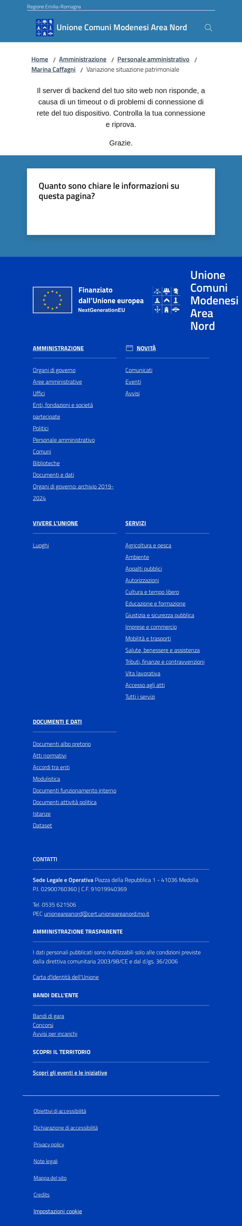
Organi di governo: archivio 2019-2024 (73, 492)
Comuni (42, 451)
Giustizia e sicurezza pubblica (159, 615)
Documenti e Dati (57, 722)
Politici (40, 428)
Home (39, 59)
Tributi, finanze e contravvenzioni (164, 661)
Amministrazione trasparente (78, 931)
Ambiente (137, 556)
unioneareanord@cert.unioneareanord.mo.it (96, 913)
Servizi (135, 523)
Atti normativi (49, 755)
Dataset (42, 825)
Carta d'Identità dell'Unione (66, 977)
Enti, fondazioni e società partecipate (63, 410)
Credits (42, 1194)
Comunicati (138, 370)
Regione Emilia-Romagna (54, 6)
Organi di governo (54, 370)
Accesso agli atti (145, 684)
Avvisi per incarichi (55, 1033)
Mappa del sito (50, 1178)
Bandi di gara (48, 1015)
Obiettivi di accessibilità (60, 1111)
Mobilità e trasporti (148, 638)
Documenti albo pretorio (62, 743)
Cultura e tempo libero (152, 591)
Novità (146, 348)
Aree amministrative (57, 381)
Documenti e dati (53, 474)
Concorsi (43, 1025)
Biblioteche (46, 463)
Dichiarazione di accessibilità (66, 1127)
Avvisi (132, 393)
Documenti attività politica (65, 802)
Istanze (42, 813)
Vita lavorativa (142, 673)
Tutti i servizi (140, 696)
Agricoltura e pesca (148, 545)
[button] (208, 27)
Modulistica (46, 778)
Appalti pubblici (143, 568)
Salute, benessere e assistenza (162, 650)
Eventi (133, 381)
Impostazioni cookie (58, 1211)
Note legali (46, 1161)
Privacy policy (49, 1144)
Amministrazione (82, 59)
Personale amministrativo (153, 59)
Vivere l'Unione (55, 523)
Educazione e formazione (155, 603)
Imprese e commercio (151, 626)
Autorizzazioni (142, 580)
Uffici (39, 393)
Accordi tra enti (51, 767)
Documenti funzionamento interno (74, 790)
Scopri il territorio (61, 1052)
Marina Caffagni (53, 69)
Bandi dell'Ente (55, 995)
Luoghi (41, 545)
